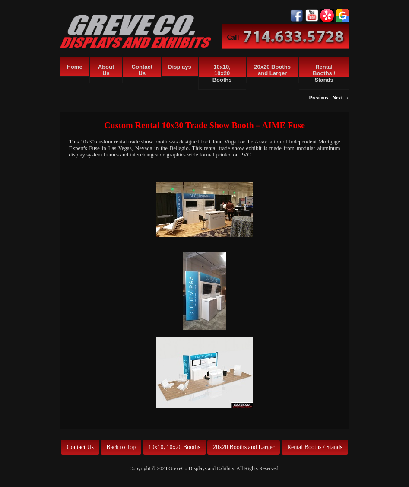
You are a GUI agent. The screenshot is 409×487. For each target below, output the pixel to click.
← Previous (315, 98)
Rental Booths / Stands (324, 73)
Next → (341, 98)
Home (74, 67)
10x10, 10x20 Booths (222, 73)
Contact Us (142, 70)
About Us (106, 70)
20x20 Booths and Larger (272, 70)
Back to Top (121, 447)
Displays (179, 67)
